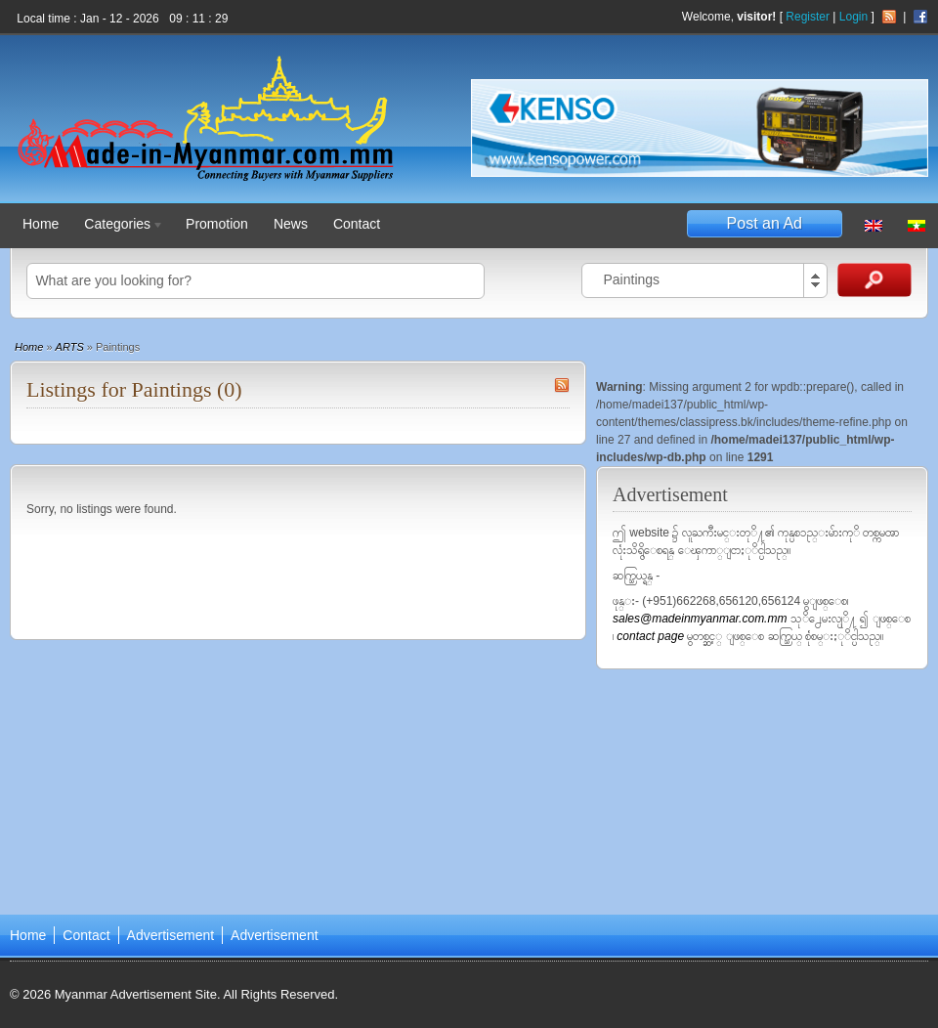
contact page (650, 636)
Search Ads (874, 280)
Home (40, 224)
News (291, 224)
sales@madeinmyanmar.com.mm (701, 618)
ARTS (70, 347)
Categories (119, 226)
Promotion (217, 224)
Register (808, 16)
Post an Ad (764, 223)
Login (853, 16)
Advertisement (170, 935)
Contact (356, 224)
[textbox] (255, 281)
